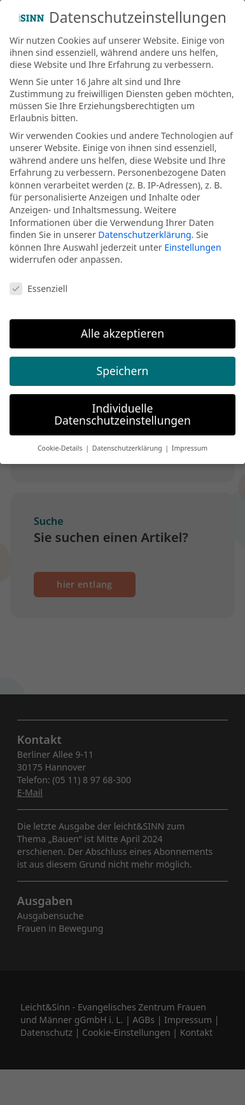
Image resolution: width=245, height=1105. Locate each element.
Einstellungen (192, 247)
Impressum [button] (189, 448)
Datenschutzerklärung (144, 234)
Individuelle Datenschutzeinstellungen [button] (122, 414)
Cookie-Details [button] (61, 448)
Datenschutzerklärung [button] (128, 448)
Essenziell (38, 288)
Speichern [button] (123, 370)
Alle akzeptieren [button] (122, 333)
